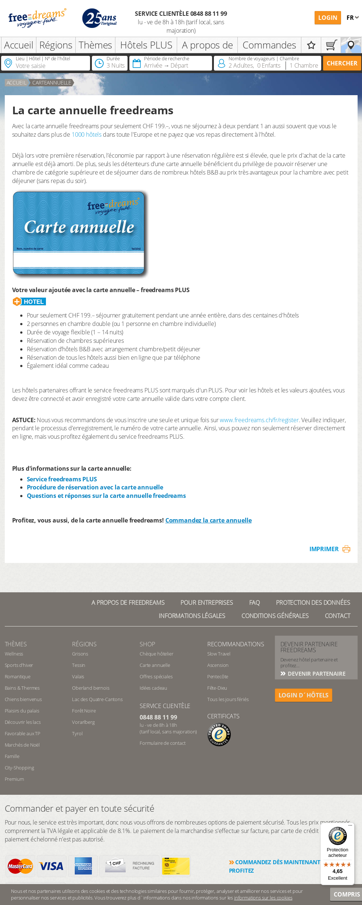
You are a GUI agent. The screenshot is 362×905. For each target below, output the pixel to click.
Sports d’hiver (19, 665)
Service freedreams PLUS (62, 479)
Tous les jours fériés (228, 699)
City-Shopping (19, 767)
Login (327, 18)
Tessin (78, 665)
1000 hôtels (86, 134)
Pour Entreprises (206, 603)
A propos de (207, 44)
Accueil (18, 44)
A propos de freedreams (128, 603)
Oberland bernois (90, 688)
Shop (147, 644)
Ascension (218, 665)
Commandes (269, 44)
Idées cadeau (153, 688)
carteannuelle (51, 82)
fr (351, 18)
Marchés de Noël (22, 744)
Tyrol (77, 733)
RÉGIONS (84, 644)
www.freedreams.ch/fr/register (259, 420)
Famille (12, 756)
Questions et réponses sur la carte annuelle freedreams (106, 496)
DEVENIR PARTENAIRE (316, 673)
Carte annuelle (155, 665)
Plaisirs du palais (22, 710)
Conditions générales (275, 616)
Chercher (342, 63)
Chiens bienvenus (23, 699)
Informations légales (192, 616)
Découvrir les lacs (23, 722)
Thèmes (95, 44)
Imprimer (324, 549)
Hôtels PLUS (146, 44)
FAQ (254, 603)
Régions (55, 44)
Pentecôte (218, 676)
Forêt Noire (84, 710)
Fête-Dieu (217, 688)
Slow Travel (218, 653)
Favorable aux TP (22, 733)
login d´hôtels (304, 695)
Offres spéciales (156, 676)
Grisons (80, 653)
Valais (78, 676)
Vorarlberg (83, 722)
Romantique (18, 676)
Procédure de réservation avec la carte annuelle (95, 487)
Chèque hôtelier (156, 653)
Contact (337, 616)
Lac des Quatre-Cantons (97, 699)
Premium (14, 779)
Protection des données (313, 603)
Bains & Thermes (22, 688)
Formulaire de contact (163, 743)
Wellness (14, 653)
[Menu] (350, 827)
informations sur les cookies (263, 897)
